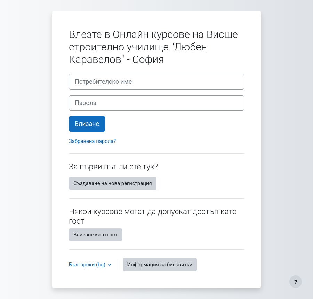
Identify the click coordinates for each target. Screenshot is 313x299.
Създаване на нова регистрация (112, 183)
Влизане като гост (95, 235)
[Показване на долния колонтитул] (295, 281)
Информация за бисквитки (160, 264)
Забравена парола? (92, 141)
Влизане (87, 123)
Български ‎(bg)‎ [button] (88, 264)
